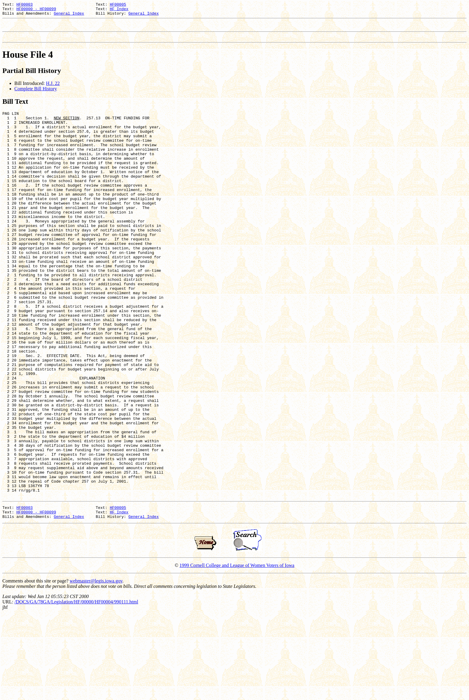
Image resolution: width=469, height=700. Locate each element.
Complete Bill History (35, 94)
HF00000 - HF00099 (36, 10)
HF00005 (118, 5)
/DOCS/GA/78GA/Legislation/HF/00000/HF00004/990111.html (76, 687)
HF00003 (24, 5)
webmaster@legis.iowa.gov (96, 666)
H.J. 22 (53, 88)
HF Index (119, 10)
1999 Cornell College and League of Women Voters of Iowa (236, 650)
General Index (69, 16)
